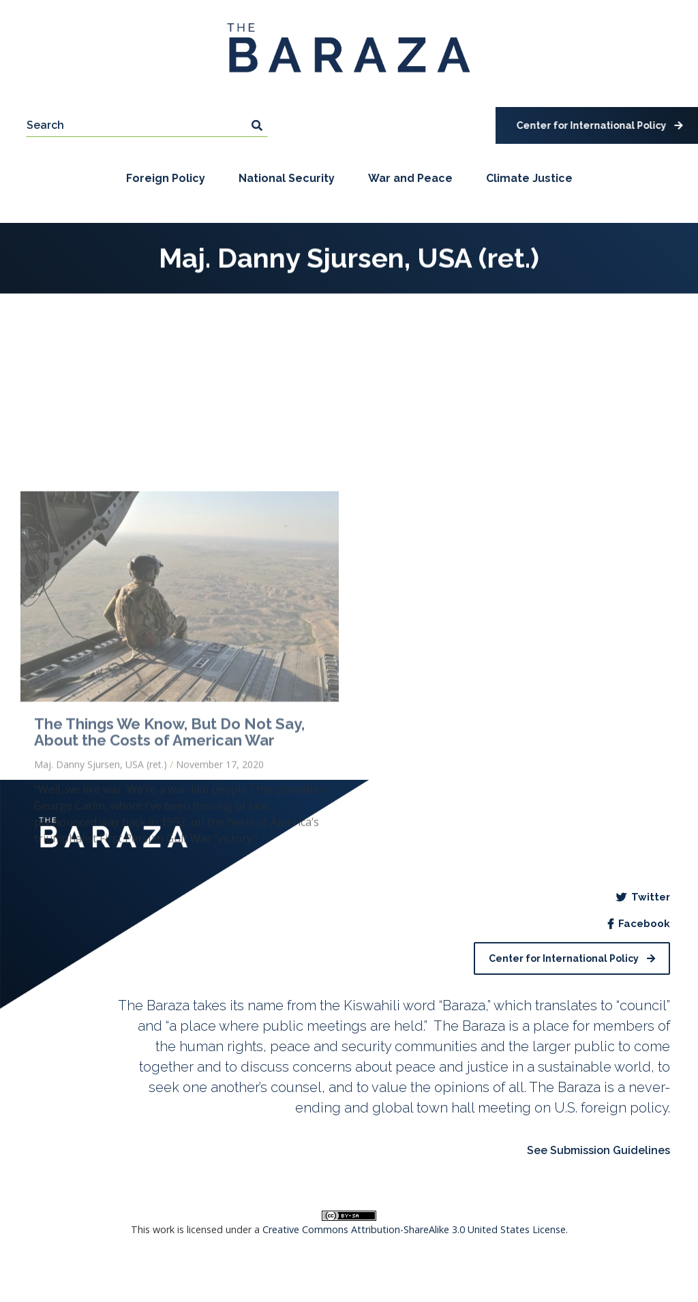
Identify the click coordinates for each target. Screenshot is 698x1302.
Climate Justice (529, 179)
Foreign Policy (165, 179)
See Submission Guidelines (598, 1150)
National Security (287, 179)
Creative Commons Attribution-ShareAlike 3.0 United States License (414, 1229)
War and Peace (410, 179)
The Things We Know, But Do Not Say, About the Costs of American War (169, 864)
